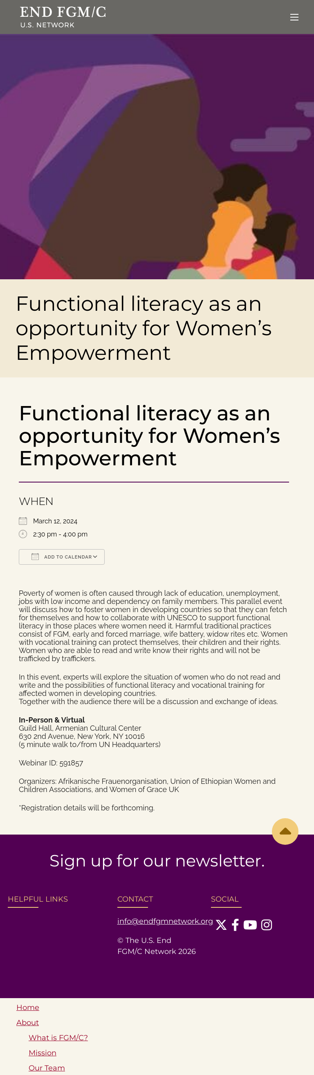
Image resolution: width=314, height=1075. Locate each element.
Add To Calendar (61, 556)
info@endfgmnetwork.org (165, 921)
